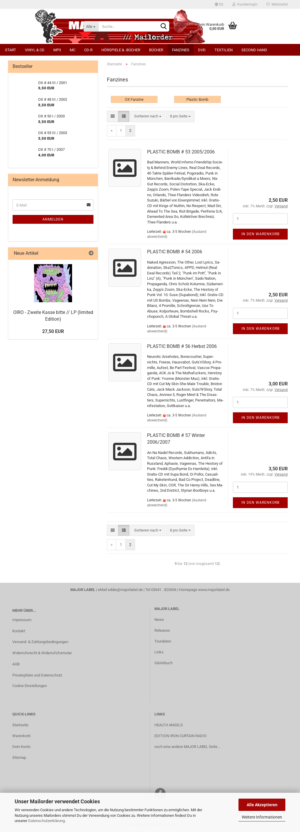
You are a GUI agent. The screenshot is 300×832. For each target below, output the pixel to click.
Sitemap (19, 757)
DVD (202, 50)
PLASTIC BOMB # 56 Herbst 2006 (182, 346)
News (159, 619)
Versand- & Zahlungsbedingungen (40, 642)
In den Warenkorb (260, 234)
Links (158, 652)
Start (10, 50)
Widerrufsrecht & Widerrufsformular (42, 653)
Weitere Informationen (262, 817)
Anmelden (53, 219)
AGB (16, 664)
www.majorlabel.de (214, 589)
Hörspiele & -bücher (120, 50)
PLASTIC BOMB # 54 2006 (174, 251)
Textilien (223, 50)
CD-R (88, 50)
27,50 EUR (53, 331)
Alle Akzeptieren (262, 804)
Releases (162, 630)
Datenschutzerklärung (46, 821)
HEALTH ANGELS (168, 725)
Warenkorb (21, 736)
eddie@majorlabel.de (125, 589)
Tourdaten (162, 641)
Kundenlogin (245, 4)
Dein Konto (21, 746)
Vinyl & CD (35, 50)
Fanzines (180, 50)
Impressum (21, 620)
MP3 (57, 50)
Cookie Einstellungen (29, 686)
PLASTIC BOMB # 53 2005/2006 (181, 152)
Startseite (20, 725)
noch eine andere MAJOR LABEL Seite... (187, 746)
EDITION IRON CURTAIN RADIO (180, 736)
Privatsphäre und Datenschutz (37, 675)
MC (72, 50)
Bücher (156, 50)
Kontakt (18, 631)
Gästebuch (163, 663)
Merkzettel (277, 4)
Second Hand (254, 50)
